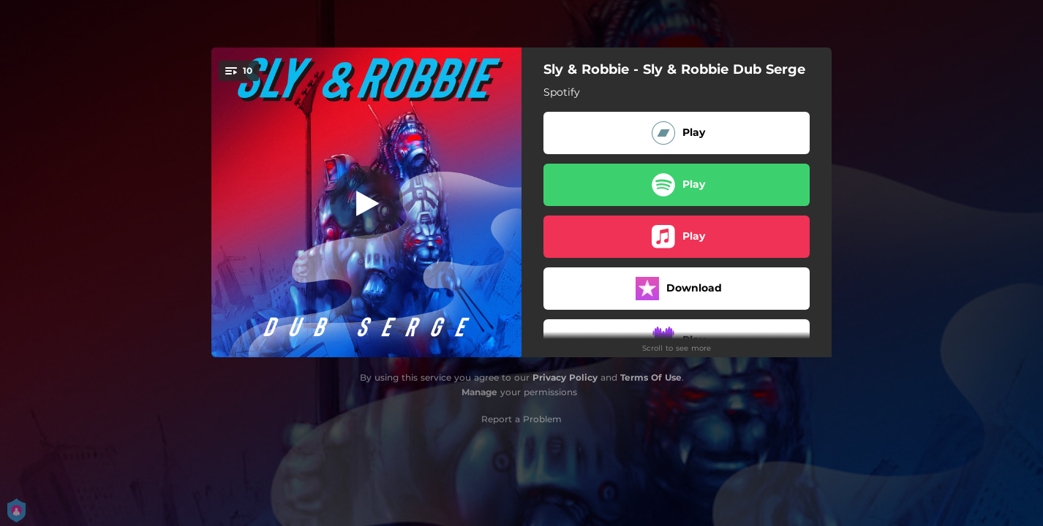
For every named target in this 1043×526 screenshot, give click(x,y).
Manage (479, 391)
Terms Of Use (651, 377)
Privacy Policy (565, 377)
